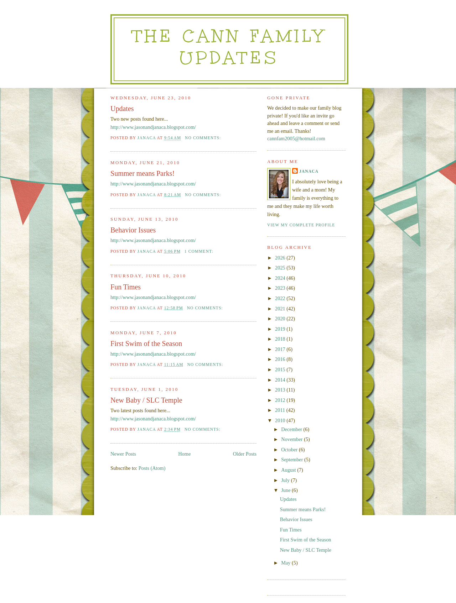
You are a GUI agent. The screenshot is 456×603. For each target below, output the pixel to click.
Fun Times (125, 287)
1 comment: (200, 251)
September (292, 459)
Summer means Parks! (142, 173)
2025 (280, 268)
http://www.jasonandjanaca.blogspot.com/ (153, 127)
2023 (280, 288)
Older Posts (244, 454)
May (286, 563)
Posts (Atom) (152, 468)
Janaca (308, 171)
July (286, 480)
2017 (280, 349)
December (292, 429)
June (286, 490)
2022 (280, 298)
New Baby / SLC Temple (146, 400)
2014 (280, 380)
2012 (280, 400)
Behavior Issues (133, 230)
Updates (122, 108)
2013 (280, 390)
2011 (280, 410)
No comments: (203, 138)
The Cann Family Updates (229, 46)
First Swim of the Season (146, 343)
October (290, 449)
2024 (280, 278)
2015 (280, 369)
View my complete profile (301, 225)
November (292, 439)
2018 (280, 339)
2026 (280, 258)
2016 (280, 359)
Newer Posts (123, 454)
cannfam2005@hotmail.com (296, 138)
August (289, 470)
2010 (280, 420)
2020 (280, 318)
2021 (280, 308)
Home (184, 454)
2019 (280, 329)
